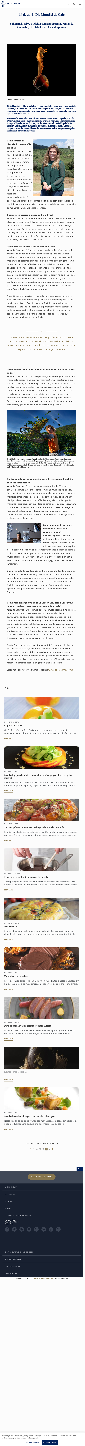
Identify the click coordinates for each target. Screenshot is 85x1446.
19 (46, 1149)
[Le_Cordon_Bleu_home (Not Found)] (12, 4)
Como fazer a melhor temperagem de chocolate (27, 877)
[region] (42, 1439)
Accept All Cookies (50, 1442)
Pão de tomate (11, 927)
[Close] (81, 1436)
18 (43, 1149)
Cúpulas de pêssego (13, 726)
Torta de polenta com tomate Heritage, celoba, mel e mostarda (34, 828)
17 (40, 1149)
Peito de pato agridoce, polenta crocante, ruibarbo (28, 1026)
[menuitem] (67, 4)
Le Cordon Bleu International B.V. (41, 1278)
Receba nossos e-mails (42, 1177)
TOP (80, 1169)
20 (49, 1149)
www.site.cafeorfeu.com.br (61, 669)
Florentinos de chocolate (16, 976)
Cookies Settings (32, 1442)
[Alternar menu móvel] (80, 4)
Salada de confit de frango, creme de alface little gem (29, 1117)
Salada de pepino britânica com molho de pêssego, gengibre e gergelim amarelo (38, 776)
